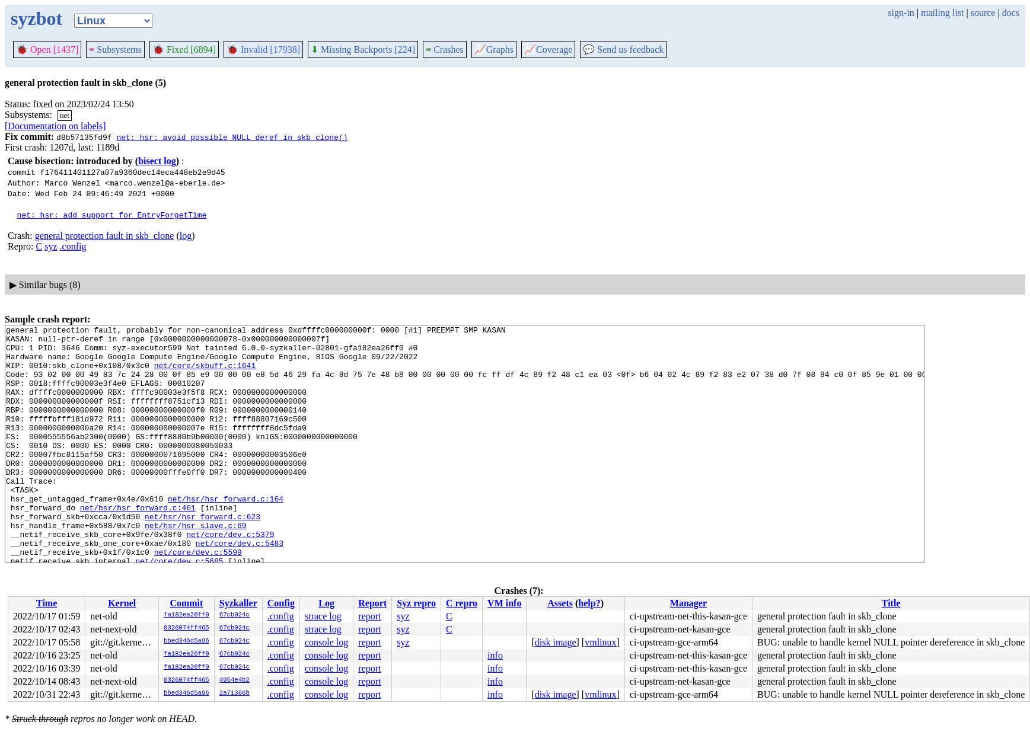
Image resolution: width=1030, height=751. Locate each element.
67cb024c (234, 615)
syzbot (36, 18)
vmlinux (600, 642)
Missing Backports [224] (363, 49)
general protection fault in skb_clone (104, 236)
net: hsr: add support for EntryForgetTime (112, 214)
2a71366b (234, 693)
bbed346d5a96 (186, 641)
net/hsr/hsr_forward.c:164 (225, 534)
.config (73, 246)
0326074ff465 (186, 628)
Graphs (494, 49)
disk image (555, 642)
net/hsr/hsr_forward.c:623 (202, 555)
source (983, 13)
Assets (560, 603)
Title (891, 603)
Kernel (122, 603)
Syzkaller (238, 603)
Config (281, 603)
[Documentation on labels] (55, 126)
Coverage (548, 49)
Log (326, 603)
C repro (461, 603)
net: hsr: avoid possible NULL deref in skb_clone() (231, 137)
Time (46, 603)
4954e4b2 (234, 680)
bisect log (157, 161)
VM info (504, 603)
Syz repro (416, 603)
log (186, 236)
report (369, 616)
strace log (323, 616)
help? (589, 603)
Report (372, 603)
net (64, 115)
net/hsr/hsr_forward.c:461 (138, 544)
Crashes (445, 49)
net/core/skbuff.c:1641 (205, 374)
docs (1010, 13)
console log (326, 642)
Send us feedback (623, 49)
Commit (186, 603)
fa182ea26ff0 (186, 615)
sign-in (901, 13)
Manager (688, 603)
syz (50, 246)
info (495, 655)
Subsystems (115, 49)
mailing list (942, 13)
